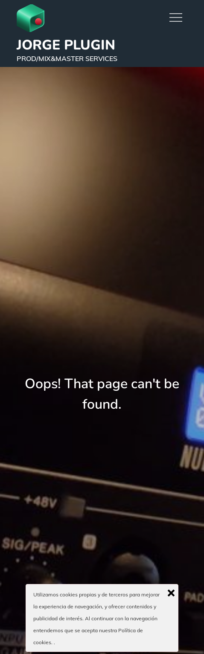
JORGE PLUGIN (66, 45)
